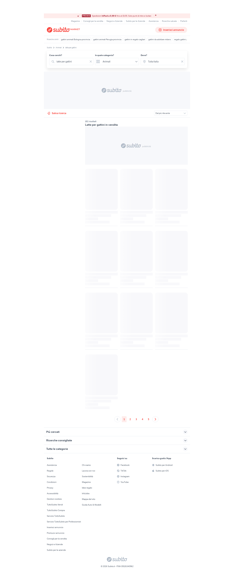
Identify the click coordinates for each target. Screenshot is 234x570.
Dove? (144, 55)
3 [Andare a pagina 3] (136, 419)
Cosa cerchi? (55, 55)
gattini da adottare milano (159, 39)
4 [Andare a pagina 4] (142, 419)
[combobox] (72, 61)
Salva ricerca (56, 113)
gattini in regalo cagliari (135, 39)
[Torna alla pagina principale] (64, 30)
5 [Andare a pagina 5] (148, 419)
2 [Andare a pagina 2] (130, 419)
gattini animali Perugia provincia (107, 39)
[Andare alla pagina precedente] (117, 419)
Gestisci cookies (54, 499)
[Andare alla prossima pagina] (155, 419)
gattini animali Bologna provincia (75, 39)
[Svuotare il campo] (91, 61)
